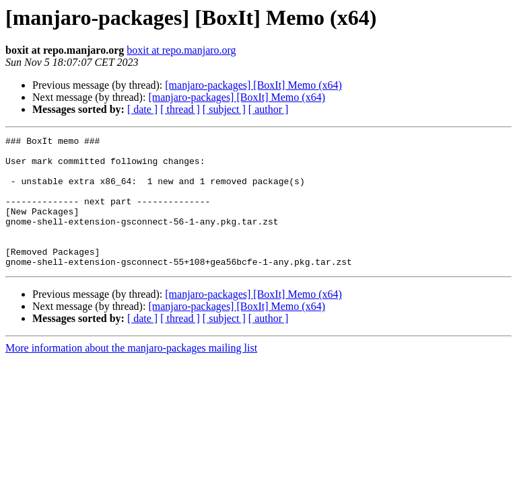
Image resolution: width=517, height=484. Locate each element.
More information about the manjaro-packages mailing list (131, 374)
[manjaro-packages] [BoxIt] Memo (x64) (253, 85)
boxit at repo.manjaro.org (181, 50)
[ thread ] (180, 109)
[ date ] (142, 109)
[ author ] (268, 109)
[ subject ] (224, 109)
